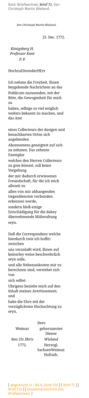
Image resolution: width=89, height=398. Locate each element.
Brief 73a (15, 389)
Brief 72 (69, 385)
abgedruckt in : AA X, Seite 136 (34, 385)
